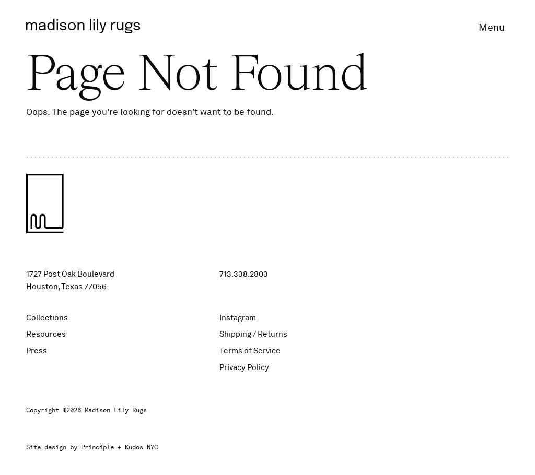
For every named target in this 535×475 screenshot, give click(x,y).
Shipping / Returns (253, 334)
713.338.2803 (243, 274)
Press (36, 350)
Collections (47, 318)
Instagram (237, 318)
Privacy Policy (244, 367)
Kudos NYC (141, 447)
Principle (97, 447)
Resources (46, 334)
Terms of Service (250, 350)
